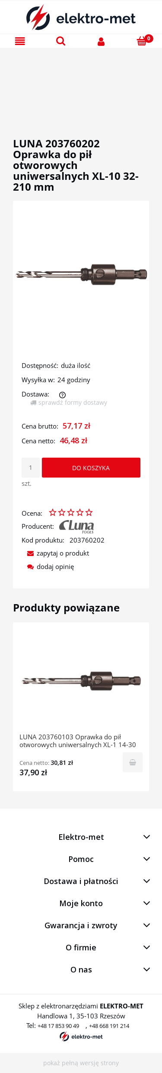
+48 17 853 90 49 (58, 1026)
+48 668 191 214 (109, 1026)
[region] (81, 82)
